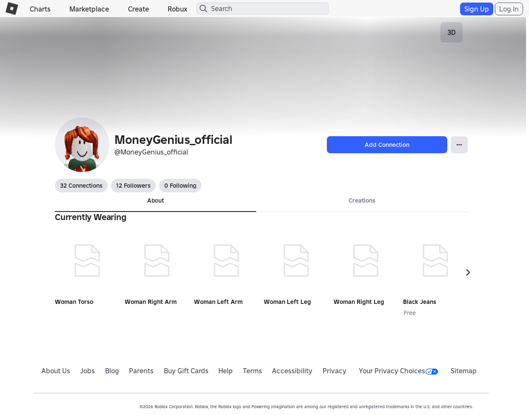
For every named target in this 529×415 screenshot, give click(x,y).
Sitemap (464, 370)
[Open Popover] (459, 144)
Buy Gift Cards (186, 370)
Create (138, 9)
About (155, 200)
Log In (509, 9)
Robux (177, 9)
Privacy (334, 370)
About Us (55, 370)
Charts (40, 9)
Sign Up (476, 9)
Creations (362, 200)
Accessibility (292, 370)
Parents (141, 370)
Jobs (87, 370)
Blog (112, 370)
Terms (252, 370)
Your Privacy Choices (398, 370)
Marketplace (89, 9)
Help (225, 370)
